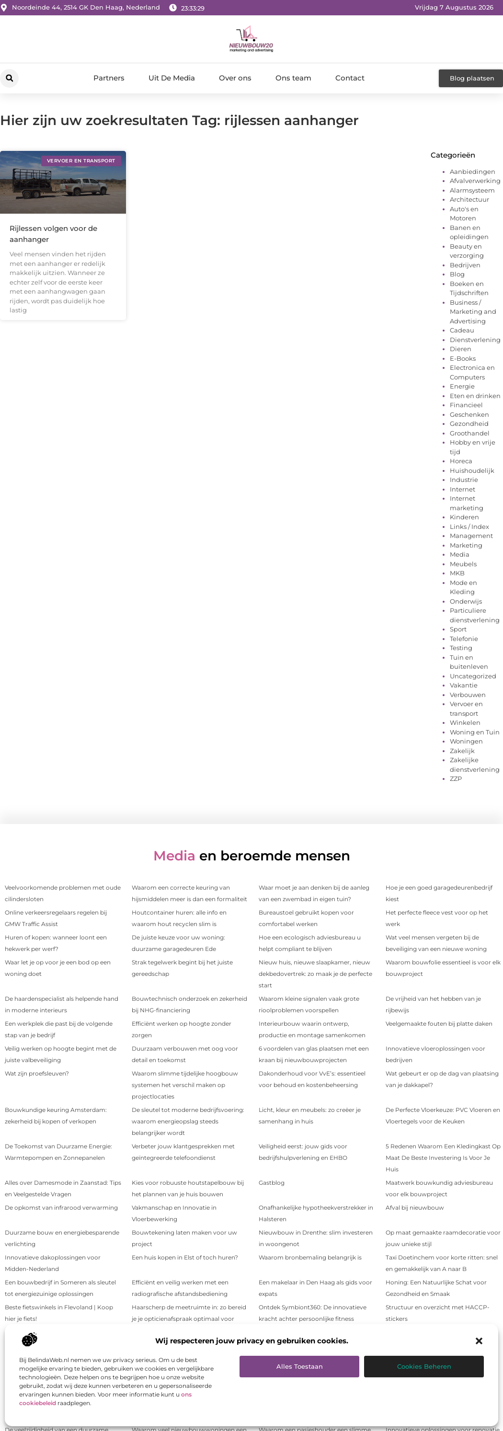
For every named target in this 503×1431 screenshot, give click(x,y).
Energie (462, 386)
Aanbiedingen (472, 171)
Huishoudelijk (472, 470)
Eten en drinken (475, 396)
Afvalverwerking (475, 180)
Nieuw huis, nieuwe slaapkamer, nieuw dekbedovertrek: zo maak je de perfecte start (315, 974)
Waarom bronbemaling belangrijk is (310, 1257)
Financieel (466, 405)
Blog (457, 274)
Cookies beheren (424, 1366)
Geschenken (469, 414)
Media (459, 554)
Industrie (464, 479)
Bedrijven (465, 265)
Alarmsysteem (472, 190)
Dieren (460, 349)
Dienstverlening (475, 339)
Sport (458, 629)
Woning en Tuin (475, 732)
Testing (461, 648)
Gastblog (272, 1182)
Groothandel (470, 433)
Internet (462, 489)
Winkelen (465, 722)
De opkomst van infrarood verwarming (61, 1207)
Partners (109, 77)
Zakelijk (462, 751)
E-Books (463, 358)
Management (471, 535)
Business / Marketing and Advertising (473, 311)
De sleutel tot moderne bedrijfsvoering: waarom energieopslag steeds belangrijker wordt (188, 1121)
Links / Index (469, 526)
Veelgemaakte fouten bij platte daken (439, 1023)
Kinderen (464, 517)
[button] (479, 1341)
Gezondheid (469, 423)
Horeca (461, 461)
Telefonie (464, 638)
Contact (350, 77)
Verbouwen (468, 694)
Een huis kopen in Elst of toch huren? (185, 1257)
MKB (457, 573)
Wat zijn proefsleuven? (37, 1073)
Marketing (466, 545)
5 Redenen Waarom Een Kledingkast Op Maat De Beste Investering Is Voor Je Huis (443, 1158)
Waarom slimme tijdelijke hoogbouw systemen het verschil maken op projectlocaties (185, 1085)
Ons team (293, 77)
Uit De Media (172, 77)
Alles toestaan (299, 1366)
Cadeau (462, 330)
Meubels (463, 564)
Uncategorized (473, 676)
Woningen (466, 741)
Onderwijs (466, 601)
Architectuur (469, 199)
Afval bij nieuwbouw (415, 1207)
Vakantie (464, 685)
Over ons (235, 77)
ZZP (456, 778)
